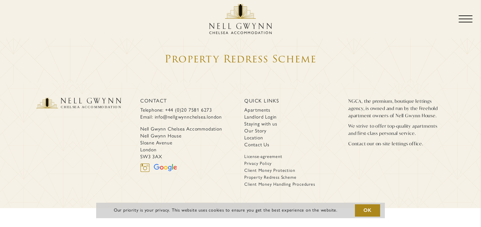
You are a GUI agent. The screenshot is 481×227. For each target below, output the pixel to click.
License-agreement (263, 156)
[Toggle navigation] (465, 19)
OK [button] (367, 210)
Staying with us (260, 124)
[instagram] (147, 167)
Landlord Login (260, 117)
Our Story (255, 131)
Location (253, 138)
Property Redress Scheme (270, 177)
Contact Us (256, 145)
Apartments (257, 110)
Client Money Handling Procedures (279, 184)
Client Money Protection (269, 170)
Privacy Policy (258, 163)
